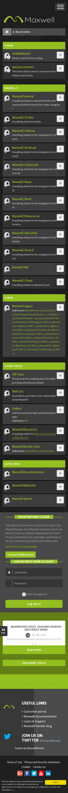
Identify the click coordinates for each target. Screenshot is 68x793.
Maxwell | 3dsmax (23, 131)
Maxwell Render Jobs (26, 447)
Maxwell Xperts (22, 499)
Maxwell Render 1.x (37, 314)
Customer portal (35, 711)
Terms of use (12, 546)
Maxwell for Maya (29, 341)
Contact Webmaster (21, 554)
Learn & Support (35, 721)
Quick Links (12, 463)
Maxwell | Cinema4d (25, 165)
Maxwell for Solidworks (39, 349)
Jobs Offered (32, 451)
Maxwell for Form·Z (44, 337)
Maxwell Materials (24, 485)
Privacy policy (29, 546)
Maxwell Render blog (38, 726)
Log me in (34, 604)
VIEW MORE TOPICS (34, 663)
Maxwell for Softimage (27, 322)
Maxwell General (23, 96)
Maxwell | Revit (22, 199)
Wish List (17, 391)
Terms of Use (14, 762)
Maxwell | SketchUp (25, 233)
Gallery (16, 409)
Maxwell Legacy (22, 306)
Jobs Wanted (47, 451)
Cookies (26, 767)
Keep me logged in (34, 594)
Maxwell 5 (11, 88)
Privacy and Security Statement (42, 762)
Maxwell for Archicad (22, 334)
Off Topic (18, 374)
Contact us (39, 767)
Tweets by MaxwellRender (29, 748)
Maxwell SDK (20, 267)
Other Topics (13, 366)
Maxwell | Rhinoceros (26, 216)
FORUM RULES (21, 54)
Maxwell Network (34, 310)
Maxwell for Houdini (37, 330)
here (13, 790)
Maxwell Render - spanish (29, 318)
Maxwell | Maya (22, 182)
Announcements (23, 67)
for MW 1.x (46, 322)
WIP (26, 420)
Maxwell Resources (24, 429)
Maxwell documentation (40, 716)
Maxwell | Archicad (24, 148)
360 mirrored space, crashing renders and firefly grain (35, 628)
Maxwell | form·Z (23, 250)
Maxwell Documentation (28, 472)
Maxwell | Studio (23, 117)
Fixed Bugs (20, 314)
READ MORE (34, 650)
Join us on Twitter (41, 738)
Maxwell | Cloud (22, 281)
